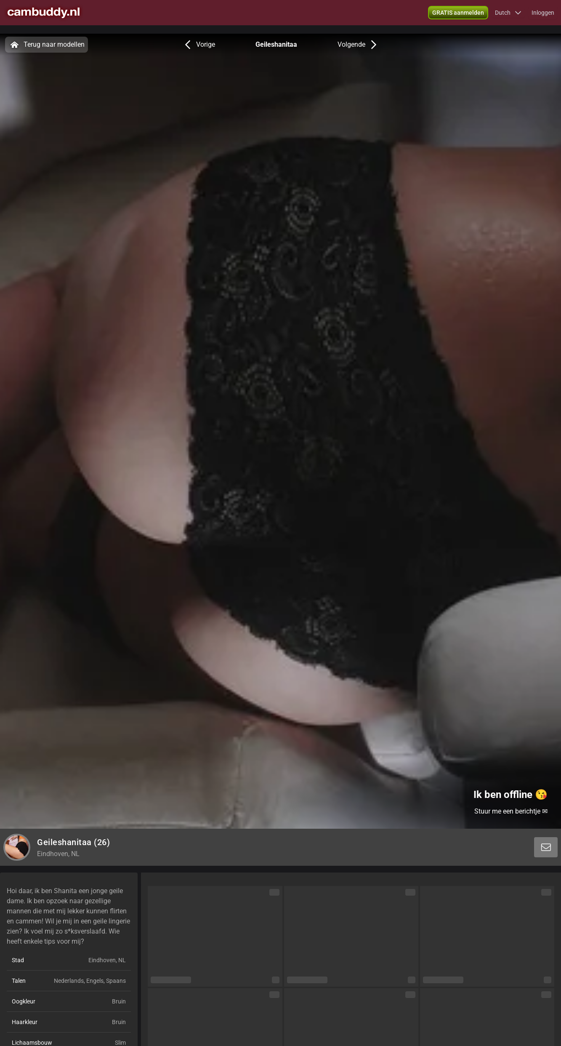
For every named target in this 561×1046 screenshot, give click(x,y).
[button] (508, 17)
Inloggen (543, 16)
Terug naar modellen (46, 45)
